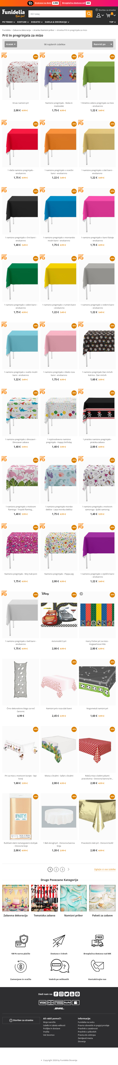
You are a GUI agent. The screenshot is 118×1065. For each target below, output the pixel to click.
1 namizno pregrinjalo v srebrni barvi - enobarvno (97, 306)
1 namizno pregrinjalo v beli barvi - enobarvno (20, 643)
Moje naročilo (49, 1022)
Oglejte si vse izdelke (105, 869)
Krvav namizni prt (21, 103)
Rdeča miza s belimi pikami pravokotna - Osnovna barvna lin (97, 777)
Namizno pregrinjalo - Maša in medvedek (59, 104)
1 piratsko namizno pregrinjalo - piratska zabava (97, 441)
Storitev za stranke (21, 1020)
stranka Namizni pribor (43, 30)
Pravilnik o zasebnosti (88, 1028)
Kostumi (21, 22)
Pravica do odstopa (87, 1035)
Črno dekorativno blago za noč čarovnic (21, 710)
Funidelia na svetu (86, 1022)
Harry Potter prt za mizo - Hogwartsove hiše (97, 643)
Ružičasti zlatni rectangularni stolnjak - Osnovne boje (20, 844)
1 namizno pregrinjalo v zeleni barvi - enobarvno (20, 306)
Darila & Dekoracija (56, 22)
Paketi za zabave (102, 915)
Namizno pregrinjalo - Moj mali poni (20, 573)
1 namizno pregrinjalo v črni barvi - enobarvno (20, 239)
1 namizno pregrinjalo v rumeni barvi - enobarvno (59, 306)
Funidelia (6, 30)
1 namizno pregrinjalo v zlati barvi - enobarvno (97, 172)
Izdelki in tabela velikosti (54, 1025)
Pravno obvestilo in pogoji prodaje (93, 1025)
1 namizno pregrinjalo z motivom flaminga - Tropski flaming (21, 508)
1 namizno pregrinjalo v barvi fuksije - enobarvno (97, 239)
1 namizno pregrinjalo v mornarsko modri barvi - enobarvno (59, 239)
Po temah (7, 22)
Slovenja (82, 1041)
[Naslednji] (68, 869)
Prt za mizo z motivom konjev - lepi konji (21, 777)
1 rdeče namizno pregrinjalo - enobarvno (21, 172)
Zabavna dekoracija (22, 30)
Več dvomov (49, 1035)
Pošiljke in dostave (51, 1028)
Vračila (46, 1031)
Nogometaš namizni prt (97, 708)
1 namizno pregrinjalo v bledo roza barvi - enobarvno (59, 373)
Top (111, 22)
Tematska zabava (44, 915)
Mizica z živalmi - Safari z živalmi (59, 775)
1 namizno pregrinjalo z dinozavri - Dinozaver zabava (20, 441)
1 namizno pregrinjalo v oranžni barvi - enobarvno (59, 172)
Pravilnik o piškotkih (87, 1031)
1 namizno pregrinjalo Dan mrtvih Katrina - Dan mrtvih (97, 373)
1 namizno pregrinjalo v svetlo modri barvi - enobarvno (20, 373)
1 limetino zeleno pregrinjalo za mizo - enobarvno (97, 104)
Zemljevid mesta (85, 1038)
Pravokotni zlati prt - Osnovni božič (97, 843)
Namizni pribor (73, 915)
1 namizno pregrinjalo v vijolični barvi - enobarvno (97, 575)
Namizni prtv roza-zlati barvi (59, 708)
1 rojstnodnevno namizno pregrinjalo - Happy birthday (59, 441)
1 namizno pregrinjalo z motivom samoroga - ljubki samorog (97, 508)
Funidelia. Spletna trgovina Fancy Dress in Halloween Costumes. (13, 14)
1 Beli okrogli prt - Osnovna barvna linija (59, 844)
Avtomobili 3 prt (59, 641)
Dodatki (35, 22)
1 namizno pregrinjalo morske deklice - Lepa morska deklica (59, 508)
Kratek (9, 44)
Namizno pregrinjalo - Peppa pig (59, 573)
